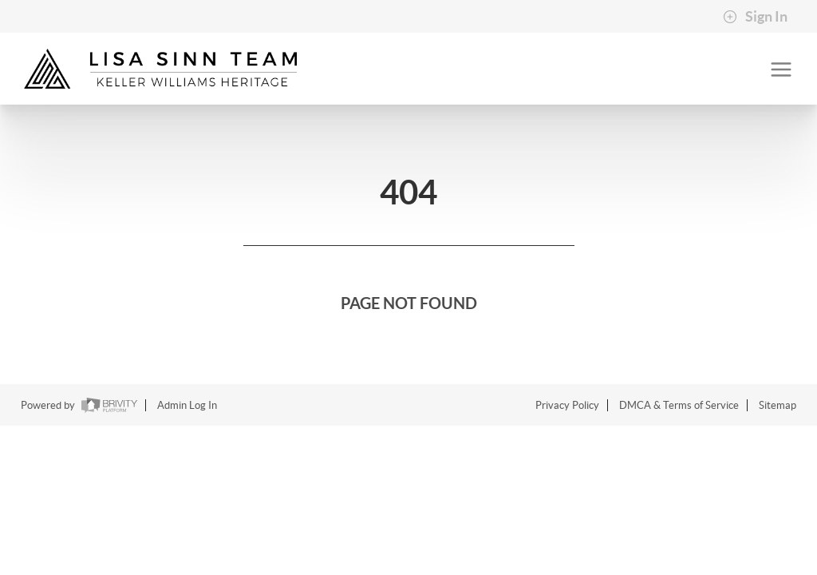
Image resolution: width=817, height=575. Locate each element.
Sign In (755, 17)
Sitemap (777, 405)
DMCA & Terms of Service (679, 405)
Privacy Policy (567, 405)
